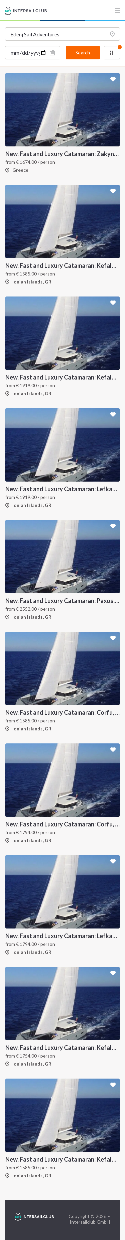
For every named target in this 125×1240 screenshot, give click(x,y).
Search (82, 52)
